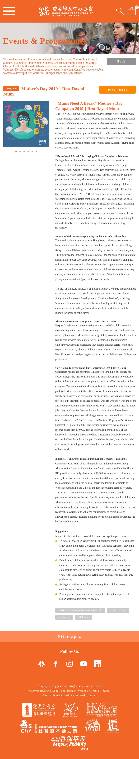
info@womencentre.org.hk (84, 686)
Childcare (83, 617)
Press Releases (117, 89)
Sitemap (69, 636)
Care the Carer (118, 610)
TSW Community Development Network (80, 610)
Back (121, 61)
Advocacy (64, 617)
